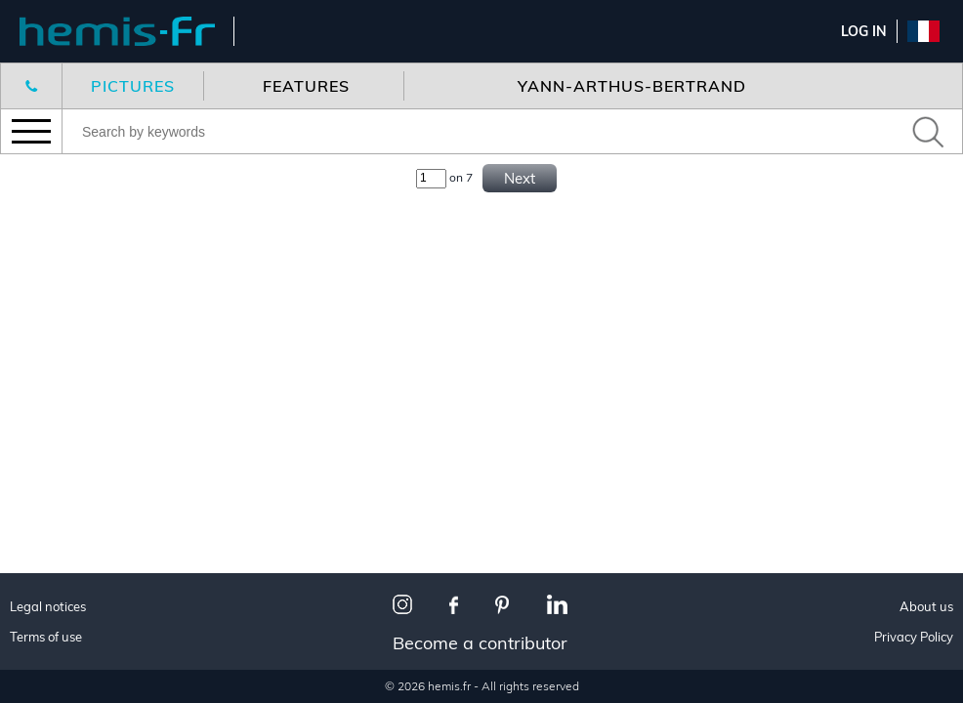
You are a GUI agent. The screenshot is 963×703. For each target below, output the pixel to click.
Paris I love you (83, 569)
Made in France (83, 545)
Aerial (50, 433)
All (39, 336)
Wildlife (57, 408)
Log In (864, 31)
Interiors (61, 385)
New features (78, 199)
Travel (51, 360)
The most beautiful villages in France (128, 601)
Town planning (84, 682)
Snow (48, 657)
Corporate (66, 457)
